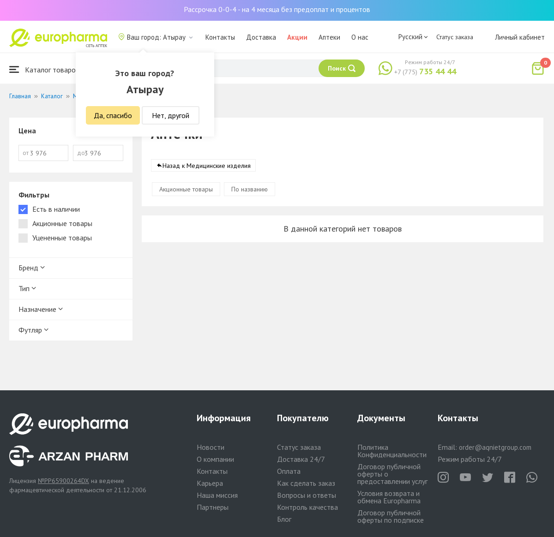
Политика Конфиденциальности (392, 450)
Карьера (210, 483)
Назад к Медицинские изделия (207, 165)
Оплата (289, 471)
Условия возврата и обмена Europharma (389, 497)
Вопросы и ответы (306, 495)
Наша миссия (217, 495)
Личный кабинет (520, 37)
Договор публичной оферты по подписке (390, 516)
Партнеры (213, 507)
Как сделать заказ (306, 483)
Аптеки (329, 37)
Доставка (261, 37)
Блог (284, 519)
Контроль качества (307, 507)
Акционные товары (186, 189)
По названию (249, 189)
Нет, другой (170, 115)
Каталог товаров (44, 69)
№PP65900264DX (63, 481)
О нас (359, 37)
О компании (215, 459)
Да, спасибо (113, 115)
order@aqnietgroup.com (495, 447)
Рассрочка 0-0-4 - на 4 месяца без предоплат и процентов (277, 9)
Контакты (220, 37)
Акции (297, 37)
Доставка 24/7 (301, 459)
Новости (210, 447)
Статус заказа (454, 37)
